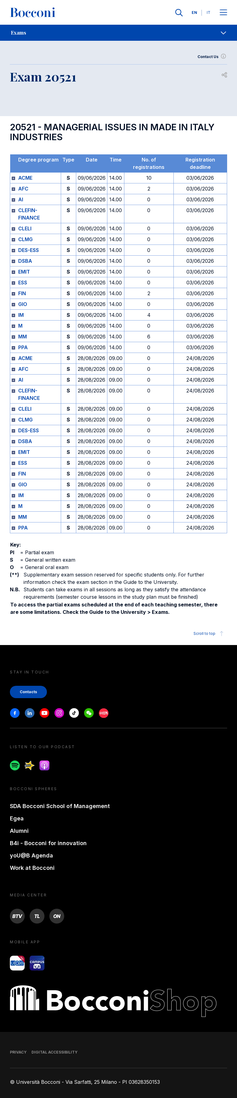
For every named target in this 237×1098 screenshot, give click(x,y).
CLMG (25, 239)
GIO (22, 304)
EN (194, 12)
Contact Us (212, 57)
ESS (22, 282)
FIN (22, 293)
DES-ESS (28, 250)
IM (21, 315)
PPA (23, 347)
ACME (25, 178)
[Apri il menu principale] (223, 12)
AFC (23, 189)
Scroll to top (209, 633)
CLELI (24, 228)
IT (208, 12)
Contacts (28, 691)
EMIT (24, 272)
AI (20, 199)
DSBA (25, 261)
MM (22, 336)
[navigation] (118, 33)
